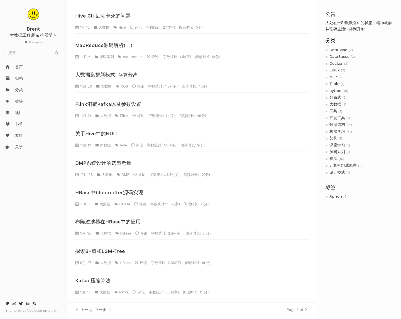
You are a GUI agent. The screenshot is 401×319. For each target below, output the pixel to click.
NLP (333, 77)
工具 (333, 111)
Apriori (335, 196)
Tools (334, 83)
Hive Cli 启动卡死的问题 (103, 16)
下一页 (103, 309)
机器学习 (337, 131)
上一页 (83, 309)
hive (123, 145)
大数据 (335, 104)
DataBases (339, 56)
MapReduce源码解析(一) (103, 45)
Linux (334, 70)
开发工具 (337, 118)
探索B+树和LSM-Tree (100, 251)
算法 (333, 158)
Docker (336, 63)
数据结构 (337, 124)
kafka (124, 292)
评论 (138, 27)
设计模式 (337, 172)
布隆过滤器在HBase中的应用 (108, 222)
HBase (124, 204)
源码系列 (337, 151)
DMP (125, 175)
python (336, 90)
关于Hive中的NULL (97, 133)
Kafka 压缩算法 (93, 280)
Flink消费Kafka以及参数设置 (108, 104)
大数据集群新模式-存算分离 (106, 75)
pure (52, 311)
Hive (122, 27)
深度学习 (337, 145)
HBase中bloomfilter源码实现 (109, 192)
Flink (124, 116)
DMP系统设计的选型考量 (103, 163)
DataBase (338, 50)
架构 (333, 138)
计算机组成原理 (343, 165)
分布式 (335, 97)
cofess (28, 311)
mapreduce (133, 57)
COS (124, 86)
